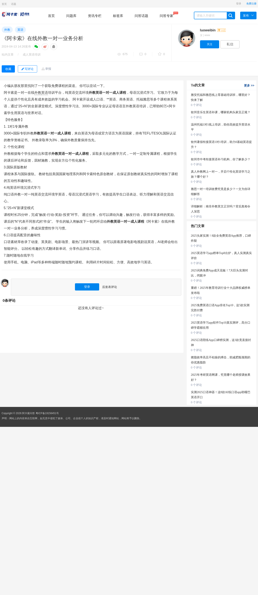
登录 (238, 3)
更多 (249, 85)
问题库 (71, 16)
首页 (4, 4)
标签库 (118, 16)
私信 (230, 44)
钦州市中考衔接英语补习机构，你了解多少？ (220, 159)
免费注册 (251, 3)
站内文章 (8, 54)
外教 (7, 29)
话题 (13, 4)
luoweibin (213, 30)
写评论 (27, 69)
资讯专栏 (95, 16)
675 (122, 54)
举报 (48, 68)
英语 (20, 29)
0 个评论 (196, 105)
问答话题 (141, 16)
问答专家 (166, 15)
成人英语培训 (32, 54)
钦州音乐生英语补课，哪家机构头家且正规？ (220, 112)
